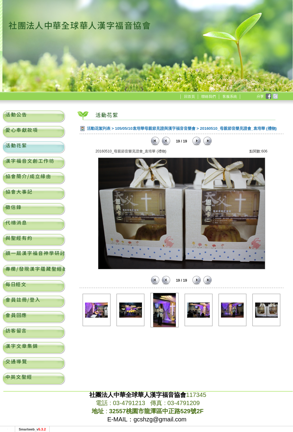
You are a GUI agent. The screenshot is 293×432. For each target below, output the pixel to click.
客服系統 (229, 96)
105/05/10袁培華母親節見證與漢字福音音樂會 (155, 128)
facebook (268, 96)
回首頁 (189, 96)
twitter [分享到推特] (275, 96)
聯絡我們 (208, 96)
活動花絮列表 (98, 128)
